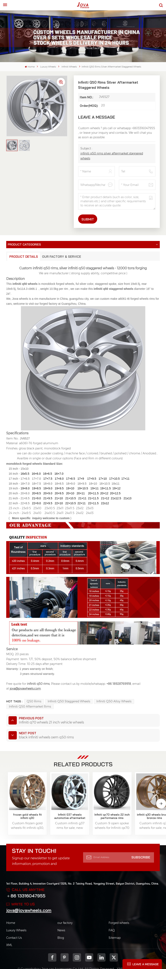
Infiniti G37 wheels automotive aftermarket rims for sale (52, 804)
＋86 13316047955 (25, 883)
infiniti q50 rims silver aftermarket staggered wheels (111, 156)
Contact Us (14, 925)
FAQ (112, 918)
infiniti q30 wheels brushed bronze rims (113, 804)
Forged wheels (119, 910)
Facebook (52, 945)
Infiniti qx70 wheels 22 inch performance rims (82, 804)
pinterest (65, 945)
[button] (161, 797)
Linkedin (101, 945)
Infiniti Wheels (69, 66)
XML (9, 933)
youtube (89, 945)
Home (30, 66)
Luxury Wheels (48, 66)
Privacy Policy (137, 957)
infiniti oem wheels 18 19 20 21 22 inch (144, 803)
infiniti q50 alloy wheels (113, 701)
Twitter (114, 945)
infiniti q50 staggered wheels (69, 701)
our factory (65, 910)
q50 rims (34, 701)
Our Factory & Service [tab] (61, 257)
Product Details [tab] (23, 257)
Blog (60, 925)
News (61, 918)
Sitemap (115, 925)
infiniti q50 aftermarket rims (30, 706)
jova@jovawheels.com (28, 898)
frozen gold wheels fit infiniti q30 (21, 803)
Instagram (77, 945)
